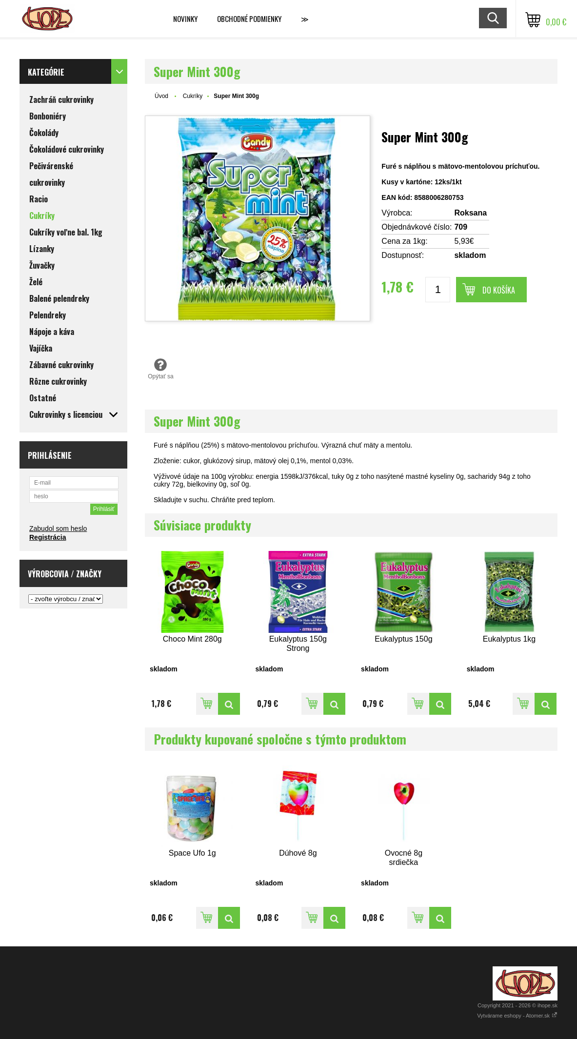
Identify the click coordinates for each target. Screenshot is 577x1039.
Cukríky (193, 96)
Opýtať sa (161, 368)
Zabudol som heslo (58, 528)
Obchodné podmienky (249, 18)
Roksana (470, 213)
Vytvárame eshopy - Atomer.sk (517, 1016)
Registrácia (47, 537)
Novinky (185, 18)
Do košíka (498, 290)
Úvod (161, 96)
